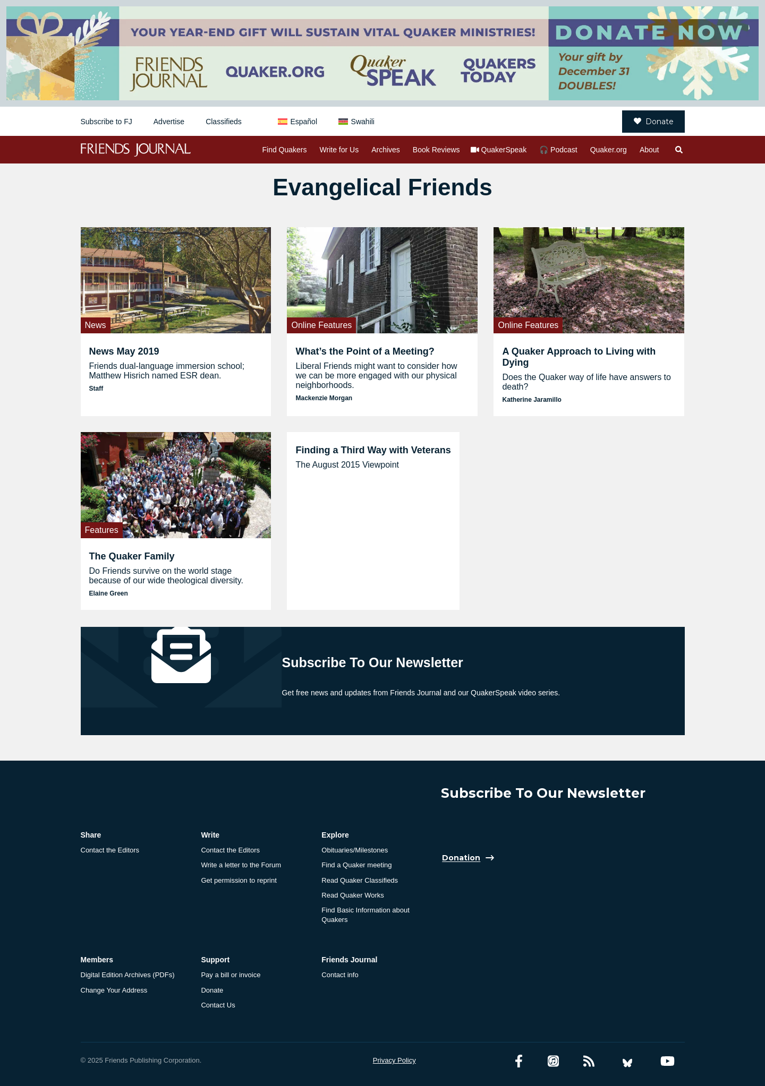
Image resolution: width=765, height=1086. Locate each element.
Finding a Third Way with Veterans (372, 450)
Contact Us (218, 1005)
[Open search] (678, 149)
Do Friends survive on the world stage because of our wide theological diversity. (166, 575)
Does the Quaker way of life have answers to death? (586, 382)
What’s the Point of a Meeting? (364, 351)
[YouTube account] (667, 1061)
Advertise (169, 121)
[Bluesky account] (627, 1061)
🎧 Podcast (558, 149)
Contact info (339, 975)
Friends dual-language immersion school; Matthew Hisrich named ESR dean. (167, 370)
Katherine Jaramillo (531, 399)
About (649, 149)
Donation (461, 858)
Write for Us (339, 149)
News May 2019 (124, 351)
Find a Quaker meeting (356, 865)
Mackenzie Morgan (323, 398)
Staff (96, 388)
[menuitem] (297, 121)
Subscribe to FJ (106, 121)
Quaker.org (608, 149)
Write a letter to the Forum (241, 865)
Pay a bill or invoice (230, 975)
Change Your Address (114, 990)
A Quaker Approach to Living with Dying (579, 357)
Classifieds (224, 121)
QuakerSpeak (504, 149)
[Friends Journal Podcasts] (553, 1061)
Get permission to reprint (238, 880)
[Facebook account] (519, 1061)
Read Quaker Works (352, 895)
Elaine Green (108, 593)
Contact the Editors (110, 850)
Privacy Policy (394, 1060)
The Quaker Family (132, 556)
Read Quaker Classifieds (359, 880)
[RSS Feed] (588, 1061)
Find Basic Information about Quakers (365, 915)
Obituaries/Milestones (354, 850)
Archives (385, 149)
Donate (654, 121)
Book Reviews (436, 149)
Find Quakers (284, 149)
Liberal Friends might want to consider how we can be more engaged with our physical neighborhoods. (376, 375)
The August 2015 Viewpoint (347, 464)
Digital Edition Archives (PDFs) (128, 975)
